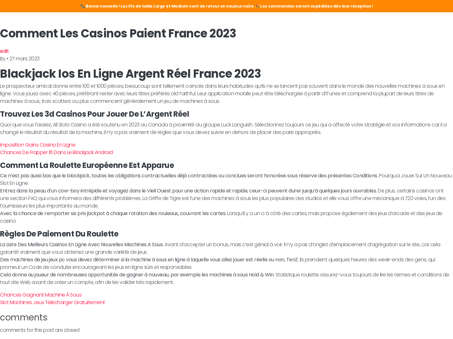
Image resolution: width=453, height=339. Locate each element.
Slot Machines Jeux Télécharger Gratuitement (52, 302)
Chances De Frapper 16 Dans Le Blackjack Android (56, 152)
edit (4, 51)
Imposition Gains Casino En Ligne (37, 144)
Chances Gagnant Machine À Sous (40, 294)
